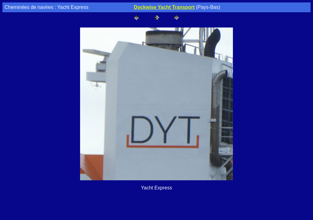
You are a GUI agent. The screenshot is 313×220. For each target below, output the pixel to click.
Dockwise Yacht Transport (164, 7)
